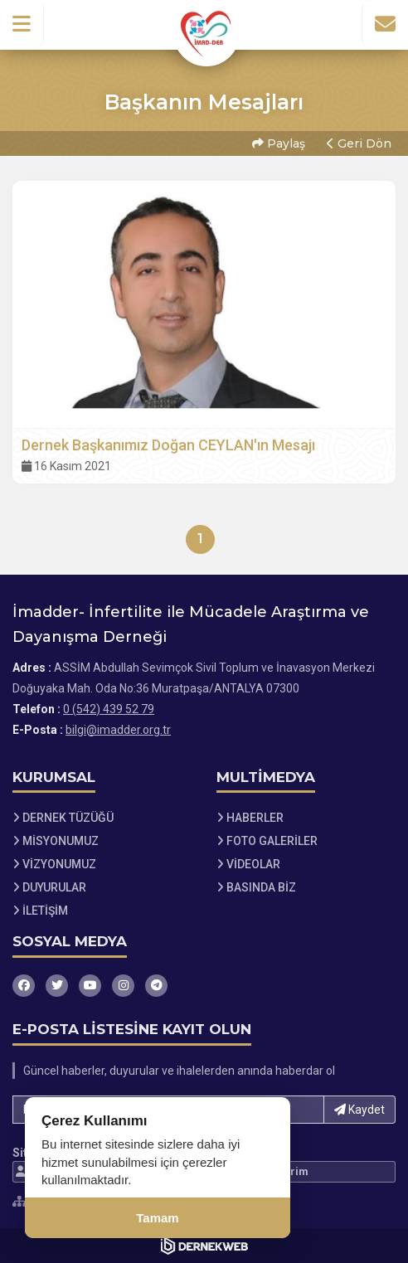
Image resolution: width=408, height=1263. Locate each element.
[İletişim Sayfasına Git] (385, 24)
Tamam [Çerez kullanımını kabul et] (157, 1218)
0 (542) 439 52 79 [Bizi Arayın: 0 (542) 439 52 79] (108, 709)
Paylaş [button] (278, 143)
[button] (22, 24)
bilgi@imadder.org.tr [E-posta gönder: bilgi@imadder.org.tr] (118, 729)
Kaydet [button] (359, 1109)
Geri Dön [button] (359, 143)
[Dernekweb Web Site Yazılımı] (204, 1245)
